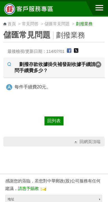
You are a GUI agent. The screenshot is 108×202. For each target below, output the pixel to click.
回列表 (54, 120)
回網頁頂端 (89, 141)
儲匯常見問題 (57, 23)
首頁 (12, 23)
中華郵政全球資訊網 (35, 9)
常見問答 (30, 23)
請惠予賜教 (28, 188)
